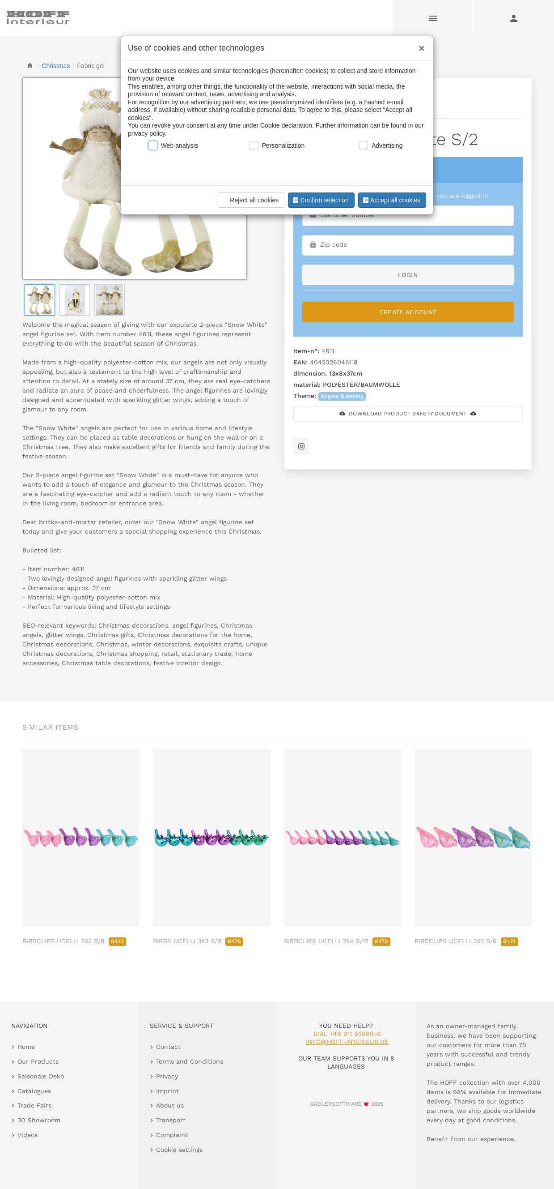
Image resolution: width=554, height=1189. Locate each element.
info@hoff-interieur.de (347, 1041)
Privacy (167, 1076)
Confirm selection (319, 200)
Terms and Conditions (189, 1061)
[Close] (419, 45)
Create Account (408, 312)
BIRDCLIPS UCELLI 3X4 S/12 (337, 941)
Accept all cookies (390, 200)
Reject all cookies (250, 200)
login (408, 274)
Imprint (167, 1091)
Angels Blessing (342, 396)
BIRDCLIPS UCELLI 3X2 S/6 (466, 941)
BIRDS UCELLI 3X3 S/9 (198, 941)
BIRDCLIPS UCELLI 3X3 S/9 (74, 941)
